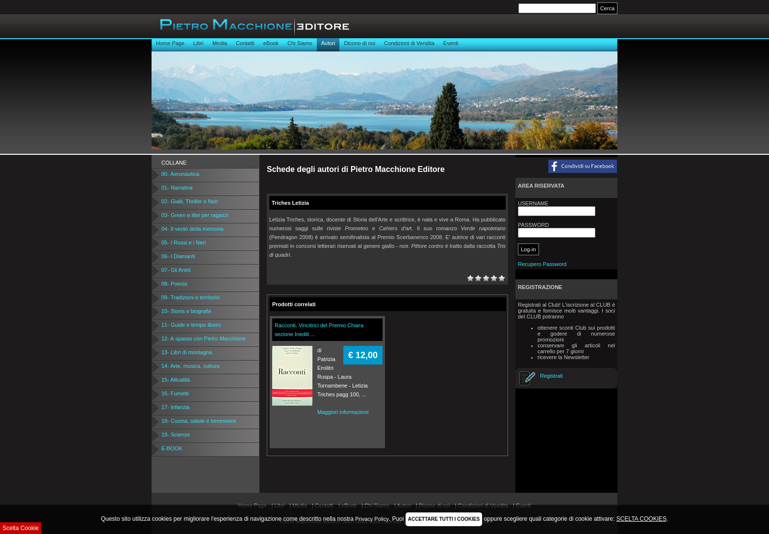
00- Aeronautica (180, 174)
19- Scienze (175, 434)
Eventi (451, 43)
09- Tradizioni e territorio (190, 297)
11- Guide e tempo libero (191, 325)
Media (219, 43)
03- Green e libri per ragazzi (194, 215)
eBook (271, 43)
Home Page (170, 43)
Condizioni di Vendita (409, 43)
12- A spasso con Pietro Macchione (203, 338)
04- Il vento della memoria (192, 229)
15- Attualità (175, 380)
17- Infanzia (175, 407)
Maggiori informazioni (343, 412)
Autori (328, 43)
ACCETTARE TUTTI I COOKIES (444, 519)
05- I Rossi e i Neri (183, 242)
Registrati (551, 376)
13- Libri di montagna (186, 352)
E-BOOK (171, 448)
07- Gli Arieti (176, 270)
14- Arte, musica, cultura (190, 366)
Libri (198, 43)
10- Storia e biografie (186, 311)
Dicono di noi (359, 43)
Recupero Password (542, 264)
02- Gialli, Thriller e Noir (189, 201)
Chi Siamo (299, 43)
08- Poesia (174, 284)
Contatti (245, 43)
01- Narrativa (177, 188)
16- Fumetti (175, 393)
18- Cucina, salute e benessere (198, 421)
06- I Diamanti (178, 256)
